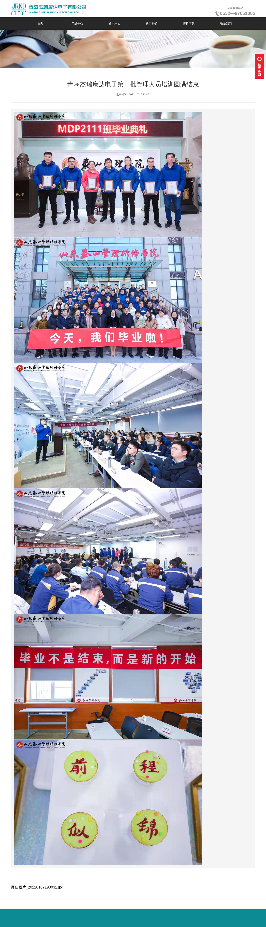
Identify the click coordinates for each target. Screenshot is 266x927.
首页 (40, 23)
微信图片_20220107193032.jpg (37, 887)
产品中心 (77, 23)
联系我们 (226, 23)
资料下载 (189, 23)
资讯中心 (114, 23)
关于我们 (151, 23)
